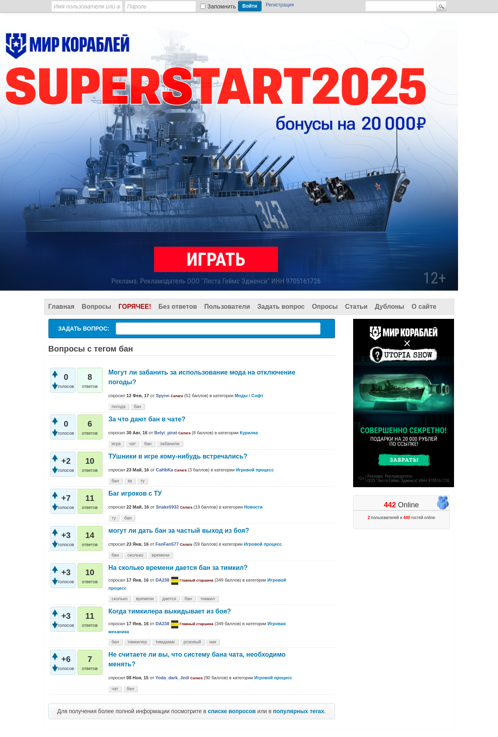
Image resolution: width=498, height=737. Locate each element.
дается (169, 598)
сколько (136, 555)
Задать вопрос (281, 306)
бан (137, 406)
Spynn (162, 395)
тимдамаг (165, 641)
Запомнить (221, 6)
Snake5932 (167, 507)
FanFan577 (166, 544)
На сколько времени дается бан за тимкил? (178, 567)
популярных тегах (298, 711)
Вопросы (96, 306)
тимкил (207, 598)
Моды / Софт (248, 395)
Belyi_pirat (165, 432)
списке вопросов (232, 711)
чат (132, 443)
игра (116, 443)
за (130, 480)
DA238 (162, 580)
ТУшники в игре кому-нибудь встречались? (178, 456)
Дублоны (389, 306)
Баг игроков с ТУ (135, 493)
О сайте (424, 306)
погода (119, 406)
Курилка (249, 432)
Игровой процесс (255, 469)
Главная (61, 306)
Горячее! (134, 306)
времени (160, 555)
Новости (253, 507)
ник (212, 641)
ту (142, 480)
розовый (192, 641)
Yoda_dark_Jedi (172, 677)
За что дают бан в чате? (147, 419)
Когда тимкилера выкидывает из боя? (170, 611)
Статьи (356, 306)
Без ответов (177, 306)
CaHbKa (164, 469)
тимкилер (137, 641)
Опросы (325, 306)
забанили (169, 443)
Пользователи (227, 306)
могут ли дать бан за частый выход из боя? (179, 530)
